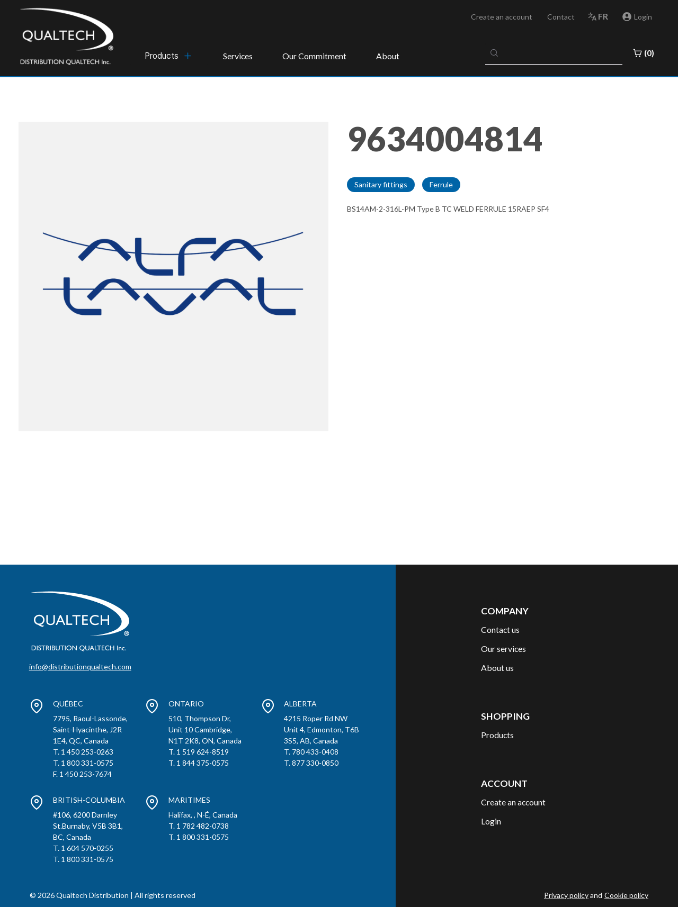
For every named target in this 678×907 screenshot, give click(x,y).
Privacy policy (566, 895)
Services (238, 56)
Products (497, 735)
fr (603, 16)
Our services (503, 648)
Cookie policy (626, 895)
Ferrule (441, 184)
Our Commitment (314, 56)
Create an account (501, 16)
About (387, 56)
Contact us (500, 629)
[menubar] (169, 55)
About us (497, 668)
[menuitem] (169, 55)
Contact (561, 16)
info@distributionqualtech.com (80, 666)
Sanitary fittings (380, 184)
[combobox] (554, 53)
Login (491, 821)
